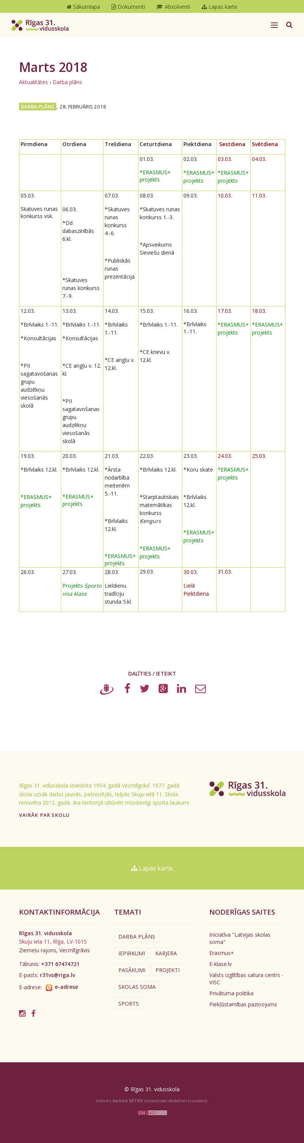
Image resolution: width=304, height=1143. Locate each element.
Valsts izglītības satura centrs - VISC (246, 978)
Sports (128, 1003)
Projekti (168, 970)
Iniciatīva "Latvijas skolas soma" (240, 938)
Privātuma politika (231, 993)
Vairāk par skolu (44, 815)
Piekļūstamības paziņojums (243, 1004)
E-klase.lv (220, 964)
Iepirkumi (131, 953)
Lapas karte (152, 868)
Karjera (166, 953)
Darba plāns (67, 82)
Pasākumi (131, 970)
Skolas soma (137, 986)
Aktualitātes (33, 82)
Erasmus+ (221, 952)
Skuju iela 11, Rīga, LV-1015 (53, 941)
